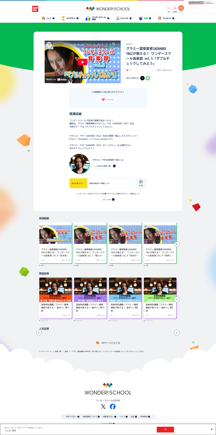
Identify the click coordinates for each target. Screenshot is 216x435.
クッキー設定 (10, 430)
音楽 (66, 351)
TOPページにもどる (110, 343)
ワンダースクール (45, 351)
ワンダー (107, 99)
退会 (132, 417)
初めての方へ (71, 417)
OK (165, 429)
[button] (177, 244)
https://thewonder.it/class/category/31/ (91, 139)
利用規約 (144, 417)
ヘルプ (122, 417)
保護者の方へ (108, 417)
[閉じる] (212, 429)
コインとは (106, 199)
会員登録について (90, 417)
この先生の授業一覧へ (103, 166)
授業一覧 (58, 351)
